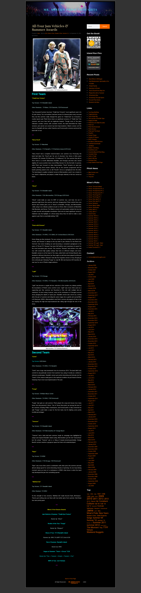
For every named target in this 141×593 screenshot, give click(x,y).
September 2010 (93, 449)
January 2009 (92, 497)
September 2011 (93, 420)
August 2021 (91, 289)
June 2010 (91, 456)
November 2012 (92, 387)
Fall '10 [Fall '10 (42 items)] (103, 530)
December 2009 (92, 471)
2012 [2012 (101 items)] (101, 525)
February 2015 (92, 335)
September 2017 (93, 313)
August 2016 (91, 325)
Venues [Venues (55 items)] (90, 558)
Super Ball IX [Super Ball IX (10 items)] (103, 553)
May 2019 (91, 299)
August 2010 (91, 452)
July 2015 (91, 330)
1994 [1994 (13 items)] (88, 520)
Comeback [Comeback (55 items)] (103, 527)
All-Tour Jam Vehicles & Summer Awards (50, 33)
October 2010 (92, 447)
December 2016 (92, 318)
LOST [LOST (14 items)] (95, 538)
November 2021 (92, 285)
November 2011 (92, 416)
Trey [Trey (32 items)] (100, 555)
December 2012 (92, 385)
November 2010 (92, 444)
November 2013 (92, 361)
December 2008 (92, 499)
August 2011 (91, 423)
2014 (46, 38)
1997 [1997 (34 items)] (99, 520)
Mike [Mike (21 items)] (99, 538)
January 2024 (92, 282)
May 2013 (91, 373)
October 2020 (92, 294)
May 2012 (91, 401)
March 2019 (91, 304)
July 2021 (91, 292)
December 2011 (92, 413)
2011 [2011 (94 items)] (95, 525)
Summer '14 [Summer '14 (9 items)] (89, 550)
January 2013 (92, 382)
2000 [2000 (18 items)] (92, 522)
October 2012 (92, 390)
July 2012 (91, 397)
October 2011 (92, 418)
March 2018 (91, 308)
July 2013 (91, 368)
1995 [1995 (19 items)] (91, 520)
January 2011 (92, 440)
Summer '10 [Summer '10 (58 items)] (92, 547)
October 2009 (92, 475)
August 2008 (91, 509)
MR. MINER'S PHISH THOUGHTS (70, 11)
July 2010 (91, 454)
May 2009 (91, 487)
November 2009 (92, 473)
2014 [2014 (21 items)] (88, 528)
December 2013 (92, 359)
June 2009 (91, 485)
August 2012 (91, 394)
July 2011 (91, 425)
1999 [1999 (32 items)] (88, 522)
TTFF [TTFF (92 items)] (105, 555)
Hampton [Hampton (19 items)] (97, 535)
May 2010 (91, 459)
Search (104, 31)
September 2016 (93, 323)
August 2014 (91, 344)
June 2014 (91, 349)
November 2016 (92, 320)
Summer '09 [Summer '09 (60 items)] (98, 545)
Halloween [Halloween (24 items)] (90, 535)
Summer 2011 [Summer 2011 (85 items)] (99, 550)
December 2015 (92, 327)
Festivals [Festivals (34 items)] (100, 533)
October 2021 (92, 287)
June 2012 (91, 399)
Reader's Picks (58, 38)
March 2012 (91, 406)
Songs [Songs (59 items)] (89, 545)
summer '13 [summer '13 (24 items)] (101, 548)
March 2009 (91, 492)
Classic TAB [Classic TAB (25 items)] (94, 528)
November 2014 (92, 339)
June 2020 (91, 296)
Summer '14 (66, 38)
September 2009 (93, 478)
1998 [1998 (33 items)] (103, 520)
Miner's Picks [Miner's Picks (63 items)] (92, 540)
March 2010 (91, 463)
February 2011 (92, 437)
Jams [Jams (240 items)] (90, 537)
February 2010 (92, 466)
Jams (38, 38)
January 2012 (92, 411)
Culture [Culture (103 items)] (90, 530)
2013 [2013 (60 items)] (106, 525)
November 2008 (92, 502)
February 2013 (92, 380)
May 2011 (91, 430)
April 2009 (91, 490)
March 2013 (91, 378)
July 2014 (91, 347)
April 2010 (91, 461)
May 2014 (91, 351)
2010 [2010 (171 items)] (89, 525)
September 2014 (93, 342)
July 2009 (91, 483)
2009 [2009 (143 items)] (101, 522)
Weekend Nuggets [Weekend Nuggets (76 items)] (95, 560)
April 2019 (91, 301)
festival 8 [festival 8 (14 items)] (94, 532)
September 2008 (93, 506)
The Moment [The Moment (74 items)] (93, 555)
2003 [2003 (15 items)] (96, 522)
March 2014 (91, 354)
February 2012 (92, 409)
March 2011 (91, 435)
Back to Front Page (70, 584)
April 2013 (91, 375)
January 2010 (92, 468)
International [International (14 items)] (104, 535)
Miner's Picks (51, 38)
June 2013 (91, 370)
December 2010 (92, 442)
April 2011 (91, 432)
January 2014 (92, 356)
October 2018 (92, 306)
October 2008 (92, 504)
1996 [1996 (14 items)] (95, 520)
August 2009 (91, 480)
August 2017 (91, 316)
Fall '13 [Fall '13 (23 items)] (89, 533)
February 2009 (92, 494)
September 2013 (93, 366)
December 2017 (92, 311)
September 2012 (93, 392)
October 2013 (92, 363)
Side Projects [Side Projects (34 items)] (102, 543)
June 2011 (91, 428)
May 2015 (91, 332)
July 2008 (91, 511)
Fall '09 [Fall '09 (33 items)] (97, 530)
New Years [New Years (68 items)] (103, 540)
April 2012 (91, 404)
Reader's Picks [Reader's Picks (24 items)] (91, 543)
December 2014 (92, 337)
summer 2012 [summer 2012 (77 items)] (93, 553)
